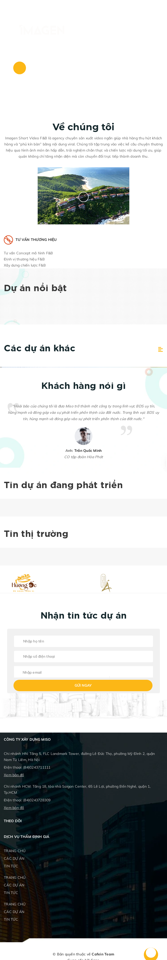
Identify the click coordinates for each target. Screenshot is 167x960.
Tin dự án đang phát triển (63, 486)
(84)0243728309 (37, 800)
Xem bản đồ (14, 775)
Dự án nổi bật (35, 289)
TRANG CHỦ (14, 851)
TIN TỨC (11, 866)
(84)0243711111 (37, 767)
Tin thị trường (36, 534)
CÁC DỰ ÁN (14, 858)
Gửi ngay (83, 685)
